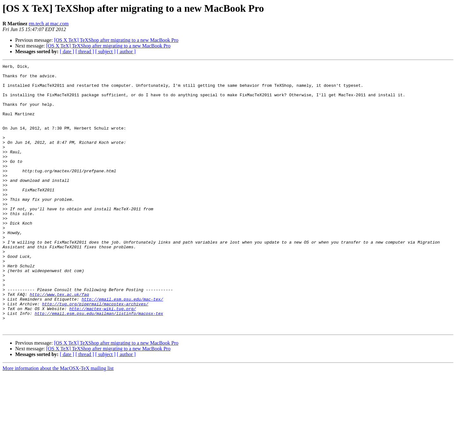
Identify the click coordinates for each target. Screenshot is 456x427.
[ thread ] (84, 51)
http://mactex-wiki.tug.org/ (102, 358)
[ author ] (126, 51)
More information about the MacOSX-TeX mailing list (58, 421)
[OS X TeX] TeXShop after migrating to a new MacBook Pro (116, 40)
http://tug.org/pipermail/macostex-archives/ (95, 352)
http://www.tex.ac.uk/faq (59, 341)
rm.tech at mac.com (49, 23)
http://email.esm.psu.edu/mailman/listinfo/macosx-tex (99, 363)
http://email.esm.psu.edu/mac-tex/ (122, 346)
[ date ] (67, 51)
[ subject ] (105, 51)
